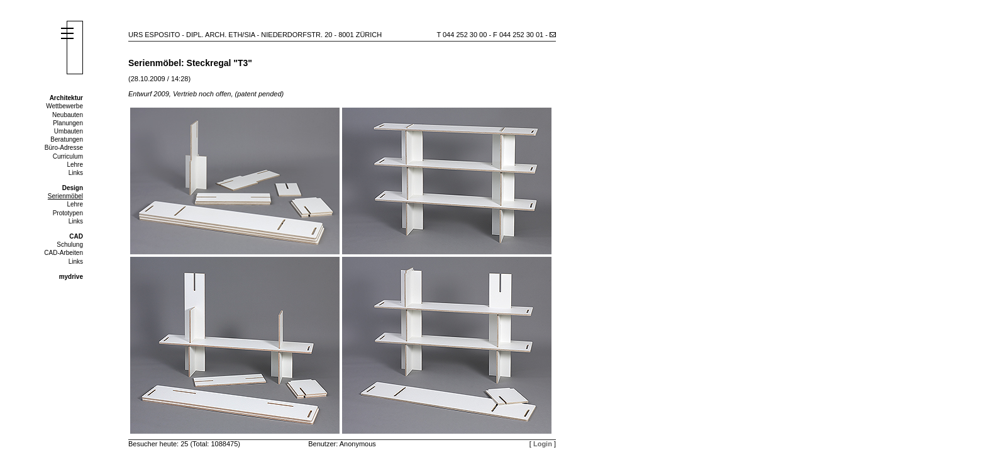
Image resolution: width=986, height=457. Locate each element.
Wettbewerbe (64, 106)
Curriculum (68, 156)
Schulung (70, 244)
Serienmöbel (65, 196)
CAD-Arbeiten (63, 252)
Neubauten (67, 114)
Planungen (68, 123)
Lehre (75, 164)
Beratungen (66, 139)
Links (76, 172)
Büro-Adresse (64, 147)
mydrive (71, 276)
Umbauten (68, 131)
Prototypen (68, 213)
